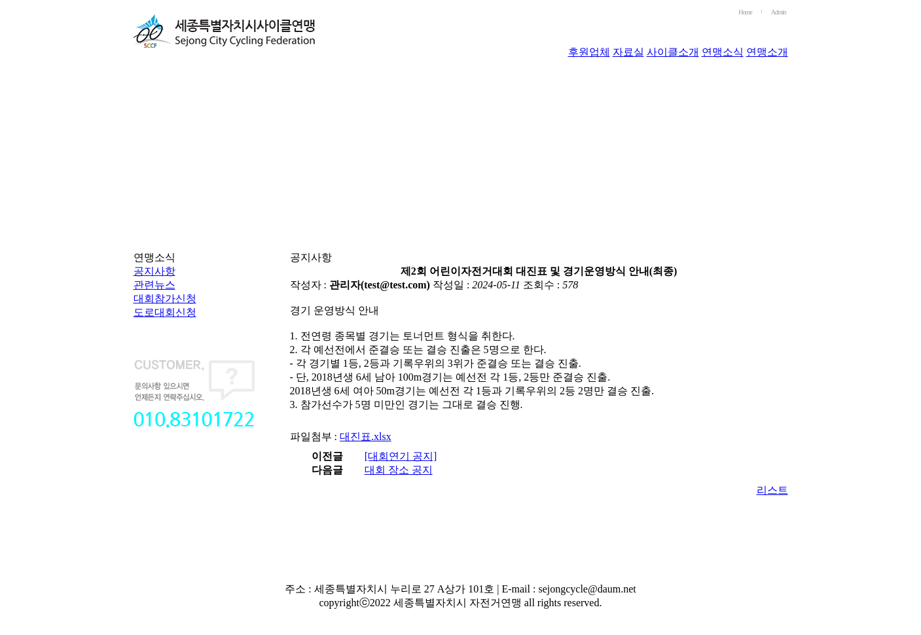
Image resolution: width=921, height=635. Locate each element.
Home (744, 12)
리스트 (772, 490)
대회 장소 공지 (399, 469)
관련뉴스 (154, 284)
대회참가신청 (165, 298)
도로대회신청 (165, 312)
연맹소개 (767, 52)
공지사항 (154, 271)
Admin (778, 12)
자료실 (628, 52)
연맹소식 (723, 52)
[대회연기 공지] (401, 456)
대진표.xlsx (365, 436)
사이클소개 (673, 52)
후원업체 (589, 52)
